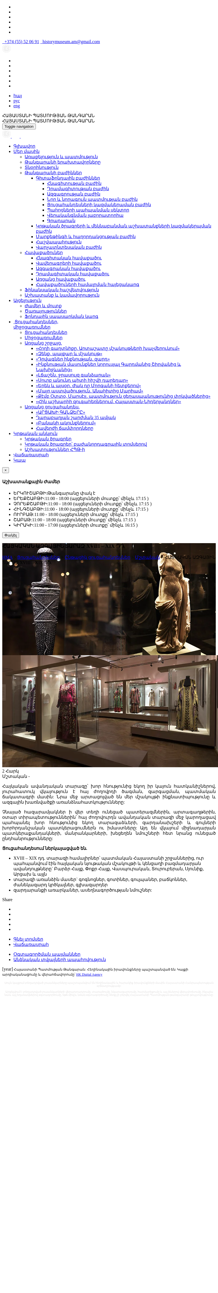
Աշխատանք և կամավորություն (62, 295)
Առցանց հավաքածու (60, 279)
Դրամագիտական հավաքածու (72, 273)
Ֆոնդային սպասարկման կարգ (61, 316)
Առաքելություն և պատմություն (61, 156)
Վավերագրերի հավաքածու (68, 263)
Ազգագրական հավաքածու (68, 268)
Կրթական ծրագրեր (48, 438)
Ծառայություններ (46, 311)
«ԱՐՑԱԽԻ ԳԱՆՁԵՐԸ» (60, 412)
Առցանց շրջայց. (43, 343)
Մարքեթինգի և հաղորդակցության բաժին (86, 236)
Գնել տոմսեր (28, 939)
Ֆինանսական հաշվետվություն (62, 289)
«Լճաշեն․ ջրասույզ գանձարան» (73, 375)
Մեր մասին (26, 151)
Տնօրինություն (42, 167)
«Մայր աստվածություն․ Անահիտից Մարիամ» (89, 391)
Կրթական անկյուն (35, 433)
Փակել (10, 535)
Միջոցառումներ (43, 337)
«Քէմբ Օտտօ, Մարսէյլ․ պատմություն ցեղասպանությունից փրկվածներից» (123, 396)
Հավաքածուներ (44, 252)
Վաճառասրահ (31, 454)
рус (16, 100)
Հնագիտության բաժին (74, 183)
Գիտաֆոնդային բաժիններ (68, 178)
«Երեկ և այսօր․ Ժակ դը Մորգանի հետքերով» (88, 385)
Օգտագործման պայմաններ (46, 954)
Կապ (19, 460)
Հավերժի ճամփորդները (64, 428)
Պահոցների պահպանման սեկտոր (88, 210)
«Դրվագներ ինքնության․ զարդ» (73, 359)
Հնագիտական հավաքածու (69, 257)
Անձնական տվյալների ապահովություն (59, 959)
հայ (17, 95)
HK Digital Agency (89, 974)
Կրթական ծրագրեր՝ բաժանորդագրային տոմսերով (86, 444)
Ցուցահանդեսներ (46, 332)
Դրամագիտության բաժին (78, 188)
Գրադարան (61, 220)
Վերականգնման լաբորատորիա (85, 215)
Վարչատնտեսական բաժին (69, 247)
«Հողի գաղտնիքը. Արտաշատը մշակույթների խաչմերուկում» (108, 348)
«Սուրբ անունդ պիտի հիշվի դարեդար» (82, 380)
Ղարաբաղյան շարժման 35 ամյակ (76, 417)
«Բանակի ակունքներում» (66, 422)
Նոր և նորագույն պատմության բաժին (92, 199)
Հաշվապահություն (59, 241)
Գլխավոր (24, 146)
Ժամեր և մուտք (43, 305)
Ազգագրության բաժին (73, 194)
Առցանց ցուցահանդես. (52, 406)
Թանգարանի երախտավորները (63, 162)
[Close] (5, 470)
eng (16, 105)
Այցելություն (27, 300)
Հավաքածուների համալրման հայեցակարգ (87, 284)
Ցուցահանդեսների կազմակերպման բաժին (99, 204)
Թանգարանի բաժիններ (53, 172)
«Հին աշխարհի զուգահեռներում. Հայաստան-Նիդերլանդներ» (108, 401)
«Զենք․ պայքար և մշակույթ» (69, 353)
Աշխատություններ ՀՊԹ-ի (55, 449)
